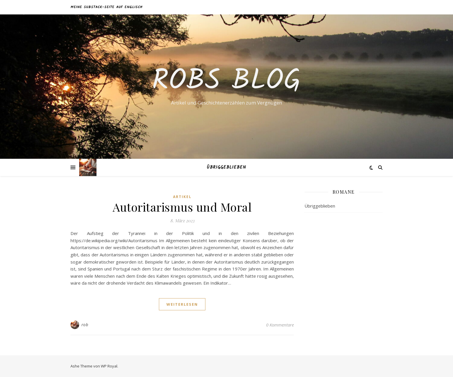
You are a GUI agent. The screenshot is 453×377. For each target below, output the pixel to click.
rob (84, 324)
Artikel (182, 196)
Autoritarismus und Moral (182, 206)
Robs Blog (226, 81)
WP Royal (109, 366)
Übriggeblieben (226, 167)
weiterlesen (182, 304)
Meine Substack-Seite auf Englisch (106, 7)
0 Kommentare (280, 325)
